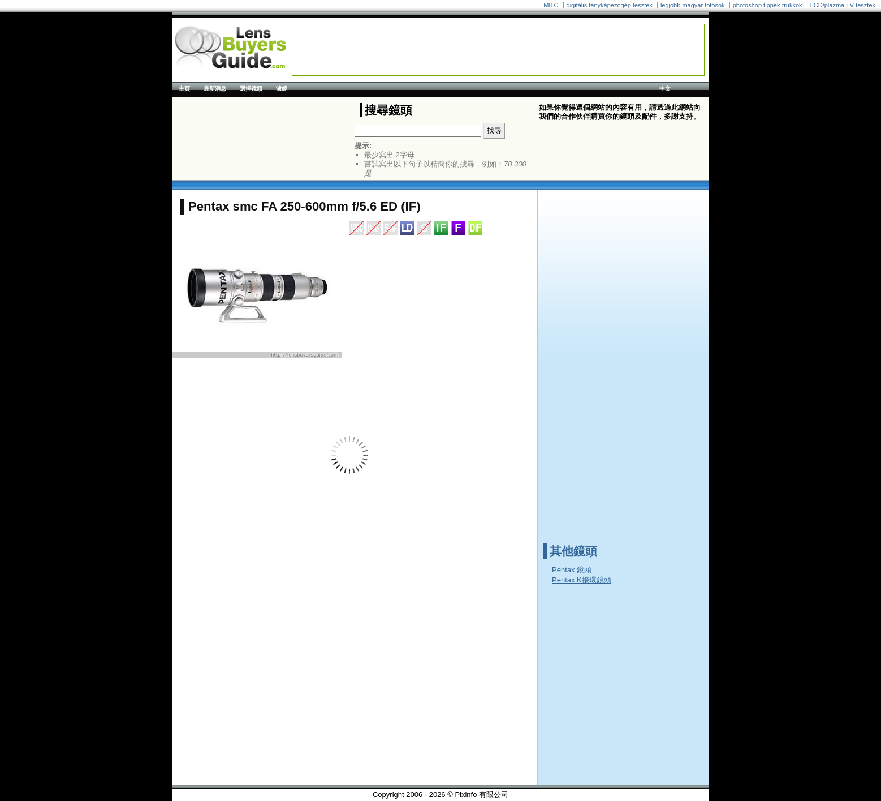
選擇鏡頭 (251, 88)
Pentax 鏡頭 (571, 570)
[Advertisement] (498, 49)
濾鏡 (281, 88)
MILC (550, 5)
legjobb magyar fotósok (692, 5)
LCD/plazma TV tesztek (842, 5)
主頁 (184, 88)
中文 (665, 88)
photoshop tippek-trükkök (767, 5)
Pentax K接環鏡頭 (581, 580)
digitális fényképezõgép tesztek (610, 5)
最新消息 (215, 88)
